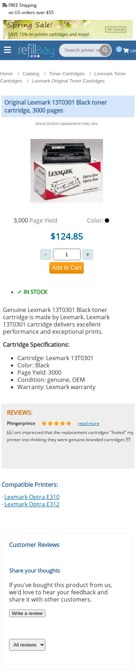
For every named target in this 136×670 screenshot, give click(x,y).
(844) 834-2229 (115, 9)
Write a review (27, 613)
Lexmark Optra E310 (31, 497)
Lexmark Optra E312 (31, 504)
